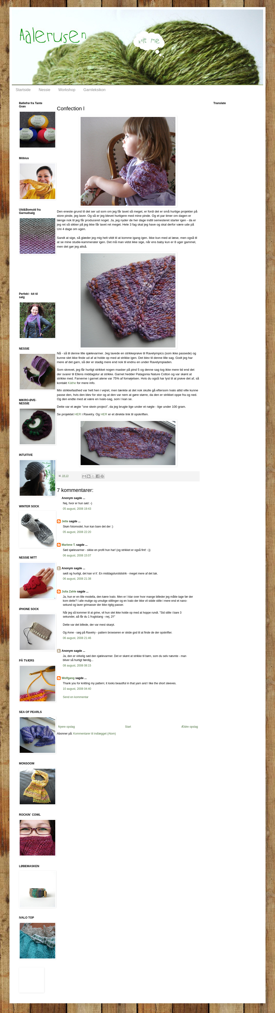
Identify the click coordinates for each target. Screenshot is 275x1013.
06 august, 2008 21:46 (77, 638)
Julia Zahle (69, 591)
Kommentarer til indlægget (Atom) (94, 733)
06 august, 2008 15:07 (77, 555)
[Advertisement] (128, 712)
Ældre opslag (189, 726)
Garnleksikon (94, 90)
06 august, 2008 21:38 (77, 578)
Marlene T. (68, 544)
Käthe (72, 383)
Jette (65, 521)
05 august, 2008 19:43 (77, 508)
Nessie (44, 90)
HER (77, 414)
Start (128, 726)
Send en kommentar (75, 697)
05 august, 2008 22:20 (77, 532)
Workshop (66, 90)
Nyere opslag (66, 726)
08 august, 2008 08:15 (77, 665)
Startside (23, 90)
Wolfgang (68, 678)
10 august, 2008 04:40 (77, 688)
